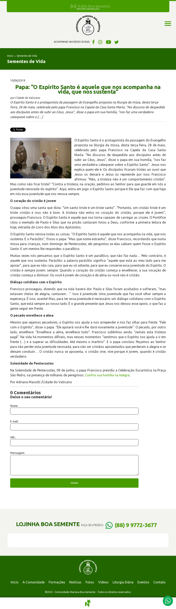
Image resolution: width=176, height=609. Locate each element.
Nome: (14, 405)
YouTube (108, 42)
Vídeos (103, 582)
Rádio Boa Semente (94, 6)
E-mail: (14, 421)
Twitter (116, 42)
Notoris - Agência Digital (88, 603)
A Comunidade (34, 582)
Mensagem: (17, 453)
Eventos (143, 582)
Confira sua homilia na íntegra (107, 375)
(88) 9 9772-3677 (136, 525)
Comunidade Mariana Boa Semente (88, 25)
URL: (13, 437)
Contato (159, 582)
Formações (57, 582)
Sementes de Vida (27, 55)
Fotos (90, 582)
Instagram (100, 42)
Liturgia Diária (123, 582)
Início (10, 55)
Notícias (75, 582)
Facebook (93, 42)
